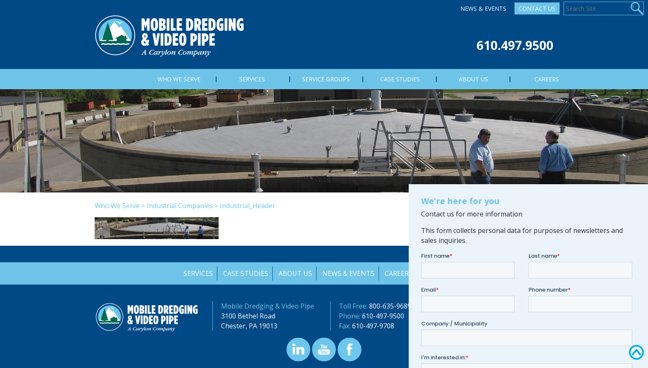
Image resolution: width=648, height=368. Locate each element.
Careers (399, 273)
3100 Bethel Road (248, 316)
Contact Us (537, 8)
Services (197, 273)
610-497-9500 (383, 316)
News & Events (483, 8)
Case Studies (244, 273)
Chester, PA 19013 (249, 325)
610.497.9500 (514, 45)
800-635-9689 (390, 306)
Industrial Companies (180, 205)
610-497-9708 (373, 325)
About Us (295, 273)
